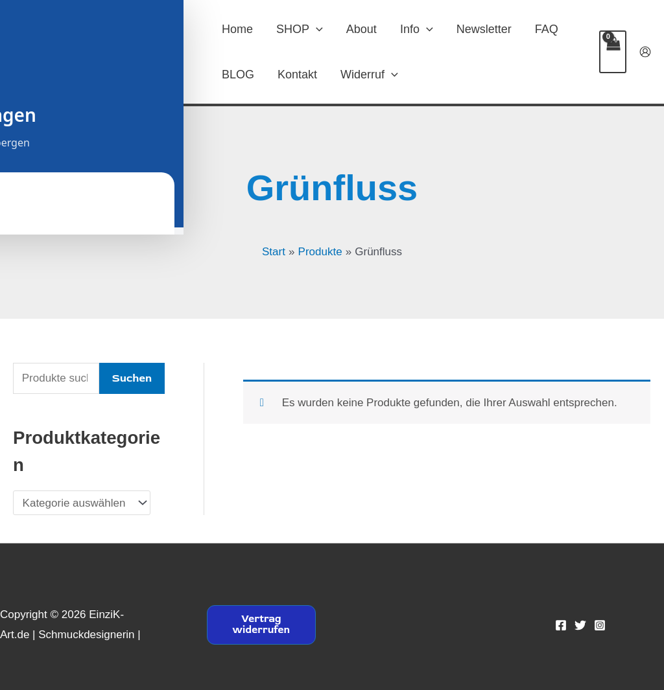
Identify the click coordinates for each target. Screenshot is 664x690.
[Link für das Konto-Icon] (645, 52)
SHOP (299, 29)
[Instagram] (600, 625)
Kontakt (297, 74)
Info (416, 29)
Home (237, 29)
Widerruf (369, 74)
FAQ (546, 29)
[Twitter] (580, 625)
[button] (316, 29)
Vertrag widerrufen (261, 624)
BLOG (238, 74)
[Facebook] (561, 625)
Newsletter (484, 29)
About (361, 29)
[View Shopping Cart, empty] (612, 51)
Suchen (132, 378)
